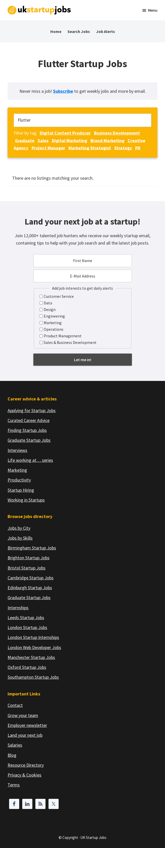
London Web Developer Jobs (34, 647)
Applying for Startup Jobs (32, 410)
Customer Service (59, 296)
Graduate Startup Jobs (29, 440)
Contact (15, 705)
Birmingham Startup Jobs (32, 548)
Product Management (63, 335)
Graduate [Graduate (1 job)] (24, 140)
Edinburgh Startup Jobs (30, 588)
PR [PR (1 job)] (137, 148)
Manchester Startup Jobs (31, 657)
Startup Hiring (21, 490)
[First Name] (82, 260)
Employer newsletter (27, 725)
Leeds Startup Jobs (26, 617)
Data (48, 302)
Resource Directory (26, 765)
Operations (53, 329)
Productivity (19, 480)
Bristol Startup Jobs (26, 568)
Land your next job (25, 735)
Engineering (54, 316)
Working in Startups (26, 500)
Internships (18, 608)
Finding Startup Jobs (27, 430)
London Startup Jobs (27, 627)
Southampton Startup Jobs (33, 677)
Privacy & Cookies (24, 775)
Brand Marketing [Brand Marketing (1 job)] (107, 140)
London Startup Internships (33, 637)
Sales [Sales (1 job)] (43, 140)
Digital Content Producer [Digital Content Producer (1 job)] (65, 133)
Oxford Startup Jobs (27, 667)
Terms (14, 785)
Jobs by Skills (20, 538)
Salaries (15, 745)
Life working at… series (30, 460)
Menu (152, 10)
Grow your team (23, 715)
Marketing (53, 322)
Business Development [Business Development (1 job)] (117, 133)
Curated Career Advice (29, 420)
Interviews (17, 450)
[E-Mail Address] (82, 276)
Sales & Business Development (70, 342)
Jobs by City (19, 528)
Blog (12, 755)
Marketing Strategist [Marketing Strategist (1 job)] (89, 148)
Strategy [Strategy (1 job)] (123, 148)
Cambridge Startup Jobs (31, 578)
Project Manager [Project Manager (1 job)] (48, 148)
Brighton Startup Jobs (29, 558)
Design (50, 309)
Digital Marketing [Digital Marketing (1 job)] (69, 140)
